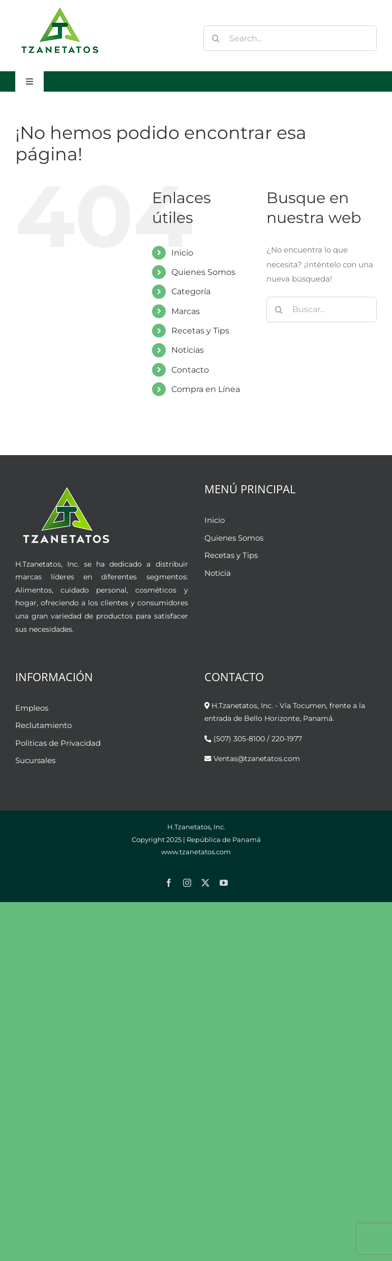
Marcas (185, 311)
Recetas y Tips (200, 330)
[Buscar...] (321, 309)
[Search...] (290, 38)
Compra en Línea (205, 389)
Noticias (187, 350)
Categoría (190, 291)
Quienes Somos (203, 272)
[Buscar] (216, 38)
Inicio (182, 253)
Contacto (190, 370)
